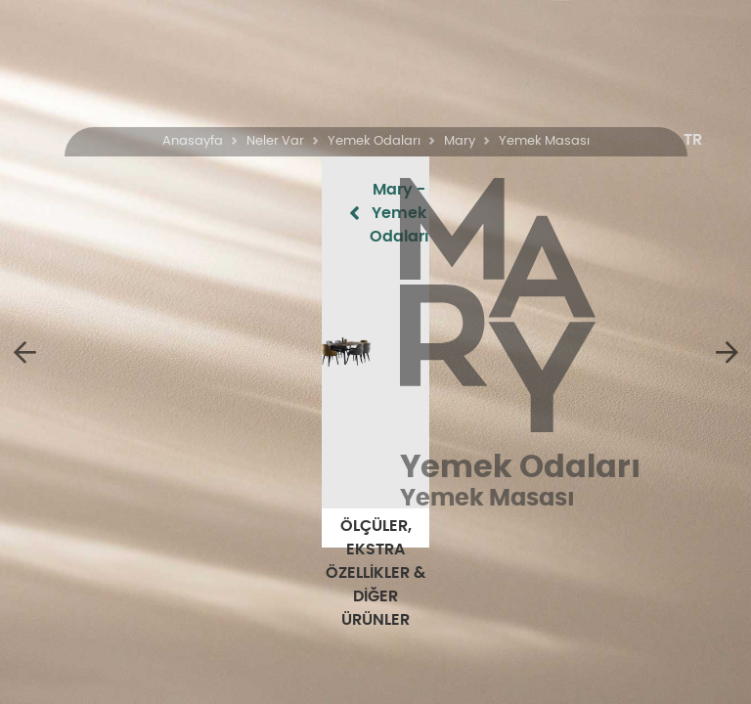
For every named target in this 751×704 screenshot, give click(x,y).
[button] (693, 140)
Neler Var (275, 141)
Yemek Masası (544, 141)
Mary (459, 141)
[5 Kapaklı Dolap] (726, 352)
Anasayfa (192, 141)
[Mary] (24, 352)
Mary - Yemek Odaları (174, 189)
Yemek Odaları (374, 141)
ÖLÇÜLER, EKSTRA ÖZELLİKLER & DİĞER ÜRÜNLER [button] (376, 528)
